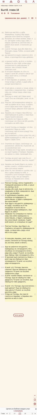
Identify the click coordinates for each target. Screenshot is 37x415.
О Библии (6, 387)
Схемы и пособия (9, 405)
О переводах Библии (11, 390)
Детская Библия (9, 413)
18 (20, 383)
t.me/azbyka (18, 411)
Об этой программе (10, 393)
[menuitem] (3, 1)
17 (14, 383)
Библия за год (8, 399)
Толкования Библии (10, 395)
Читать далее (18, 277)
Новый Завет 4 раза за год (13, 401)
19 (25, 383)
